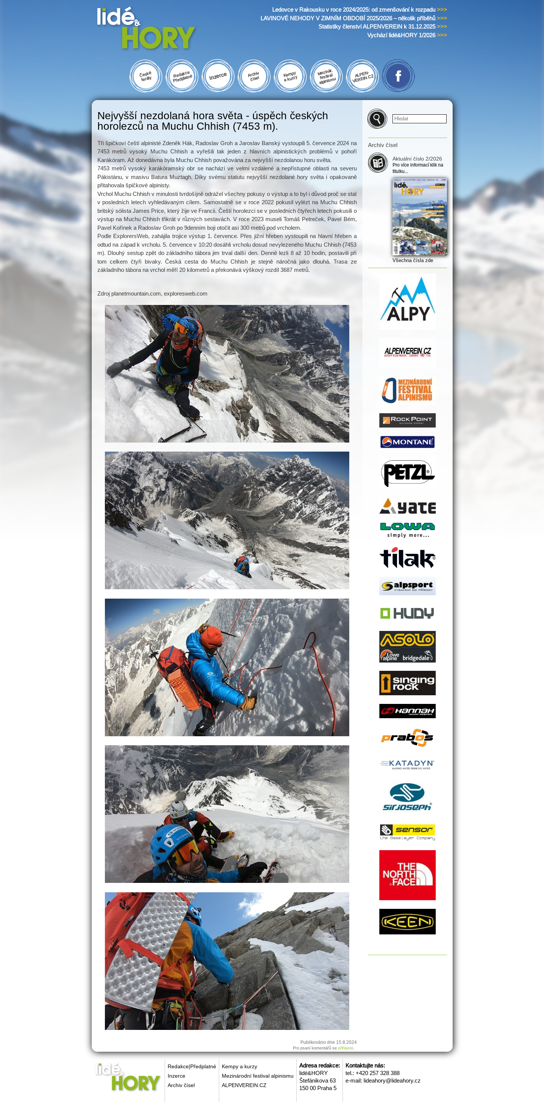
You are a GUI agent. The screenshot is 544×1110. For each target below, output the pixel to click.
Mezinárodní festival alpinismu (258, 1076)
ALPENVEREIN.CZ (244, 1085)
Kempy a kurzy (239, 1066)
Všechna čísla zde (412, 260)
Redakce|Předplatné (192, 1066)
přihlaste (345, 1048)
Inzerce (176, 1076)
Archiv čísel (181, 1085)
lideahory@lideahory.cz (392, 1080)
